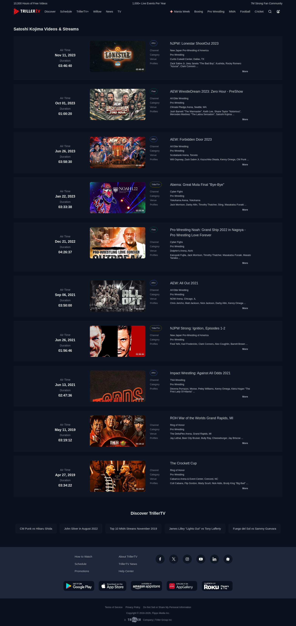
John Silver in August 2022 (81, 528)
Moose (193, 388)
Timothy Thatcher (208, 204)
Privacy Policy (133, 607)
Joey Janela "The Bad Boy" (200, 63)
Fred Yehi (175, 344)
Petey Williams (206, 388)
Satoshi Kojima (224, 114)
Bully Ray (206, 438)
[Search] (270, 11)
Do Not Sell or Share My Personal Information (167, 607)
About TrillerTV (128, 556)
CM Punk (241, 159)
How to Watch (83, 556)
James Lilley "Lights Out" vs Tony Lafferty (195, 528)
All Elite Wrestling (179, 98)
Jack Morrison (177, 204)
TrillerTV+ (82, 11)
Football (245, 11)
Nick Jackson (207, 303)
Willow (97, 11)
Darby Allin (191, 204)
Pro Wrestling (215, 11)
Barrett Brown (238, 344)
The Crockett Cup (183, 463)
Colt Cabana (176, 483)
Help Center (126, 571)
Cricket (259, 11)
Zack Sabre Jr (177, 63)
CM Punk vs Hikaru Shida (36, 528)
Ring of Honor (177, 425)
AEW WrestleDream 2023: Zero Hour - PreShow (206, 91)
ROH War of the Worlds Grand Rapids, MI (201, 418)
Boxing (198, 11)
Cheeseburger (219, 438)
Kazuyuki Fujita (178, 255)
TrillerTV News (128, 564)
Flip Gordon (190, 483)
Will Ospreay (176, 159)
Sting (220, 204)
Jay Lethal (175, 438)
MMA (232, 11)
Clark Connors (188, 66)
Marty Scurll (204, 483)
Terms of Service (114, 607)
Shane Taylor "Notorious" (227, 111)
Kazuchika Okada (209, 159)
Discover (50, 11)
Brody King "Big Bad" (234, 483)
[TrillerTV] (27, 11)
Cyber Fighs (176, 191)
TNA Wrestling (177, 380)
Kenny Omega (227, 159)
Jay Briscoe (234, 438)
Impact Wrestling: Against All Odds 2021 (200, 373)
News (109, 11)
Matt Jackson (192, 303)
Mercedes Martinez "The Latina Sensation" (192, 114)
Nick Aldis (217, 483)
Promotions (82, 571)
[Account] (278, 11)
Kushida (220, 63)
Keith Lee (208, 111)
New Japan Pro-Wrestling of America (189, 50)
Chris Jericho (177, 303)
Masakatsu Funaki (234, 204)
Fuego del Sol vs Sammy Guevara (254, 528)
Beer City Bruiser (191, 438)
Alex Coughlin (222, 344)
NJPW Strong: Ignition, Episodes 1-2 (197, 328)
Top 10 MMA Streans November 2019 (133, 528)
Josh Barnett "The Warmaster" (186, 111)
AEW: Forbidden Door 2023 (191, 139)
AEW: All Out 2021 (184, 283)
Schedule (66, 11)
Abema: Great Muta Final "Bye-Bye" (197, 185)
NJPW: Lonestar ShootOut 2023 (194, 43)
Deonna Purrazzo (179, 388)
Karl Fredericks (189, 344)
